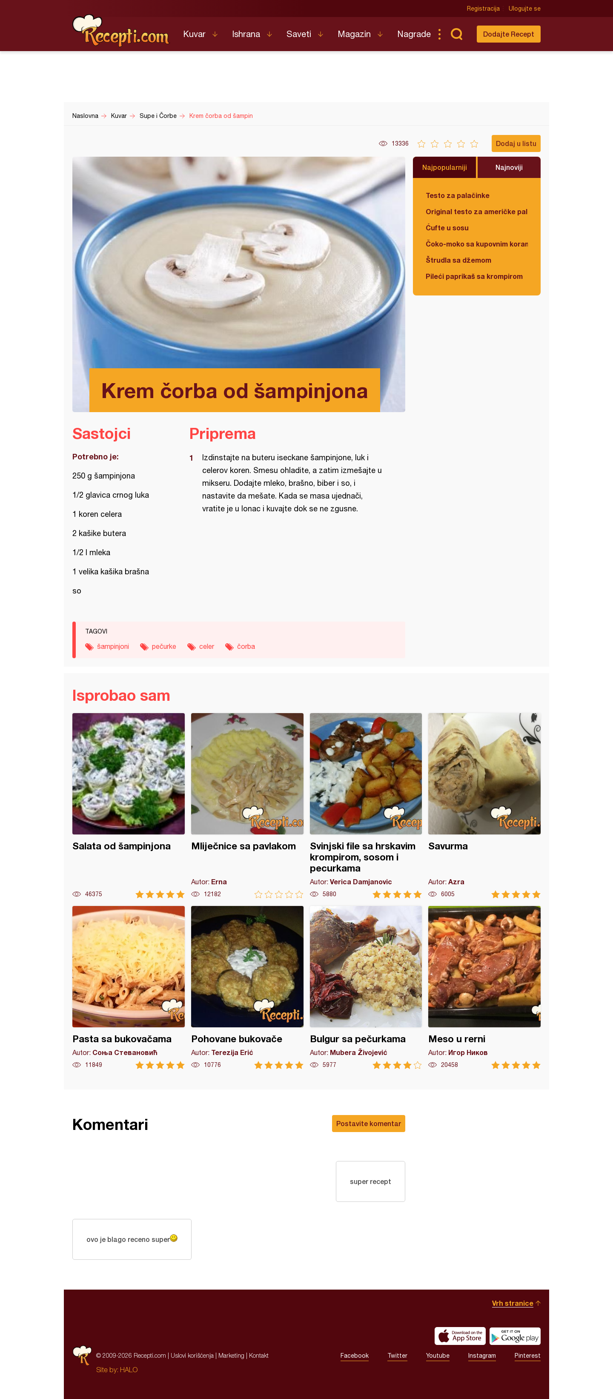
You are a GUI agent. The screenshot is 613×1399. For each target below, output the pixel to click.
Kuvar (194, 34)
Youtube (438, 1355)
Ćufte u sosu (447, 228)
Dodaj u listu (516, 143)
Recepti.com (121, 30)
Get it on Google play (515, 1336)
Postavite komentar (368, 1123)
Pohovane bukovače (247, 987)
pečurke (164, 646)
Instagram (482, 1355)
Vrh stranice (512, 1303)
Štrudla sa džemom (458, 260)
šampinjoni (113, 646)
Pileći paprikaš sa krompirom (474, 276)
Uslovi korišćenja (192, 1355)
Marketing (231, 1355)
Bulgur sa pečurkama (366, 987)
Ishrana (246, 34)
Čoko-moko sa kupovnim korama (477, 244)
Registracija (483, 8)
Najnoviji (509, 167)
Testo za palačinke (458, 195)
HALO (128, 1369)
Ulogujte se (525, 8)
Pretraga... (456, 34)
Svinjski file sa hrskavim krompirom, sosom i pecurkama (366, 805)
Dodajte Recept (508, 34)
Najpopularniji (444, 167)
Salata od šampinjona (128, 805)
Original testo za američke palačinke (477, 211)
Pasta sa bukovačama (128, 987)
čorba (246, 646)
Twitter (397, 1355)
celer (206, 646)
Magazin (354, 34)
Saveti (298, 34)
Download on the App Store (460, 1336)
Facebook (355, 1355)
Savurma (484, 805)
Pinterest (528, 1355)
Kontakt (259, 1355)
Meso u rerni (484, 987)
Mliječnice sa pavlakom (247, 805)
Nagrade (414, 34)
